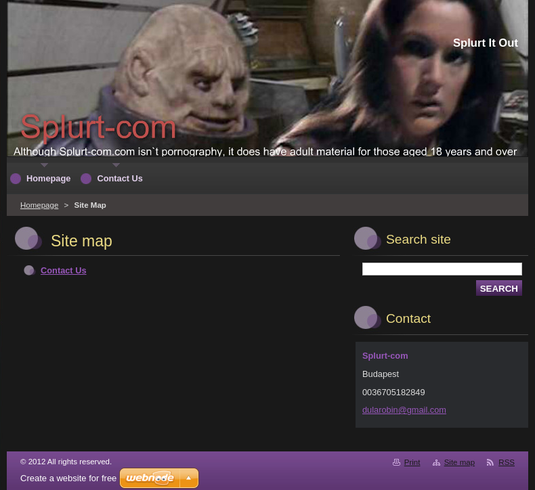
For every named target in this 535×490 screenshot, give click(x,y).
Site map (459, 462)
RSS (506, 462)
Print (412, 462)
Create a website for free (68, 478)
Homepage (39, 205)
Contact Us (64, 270)
